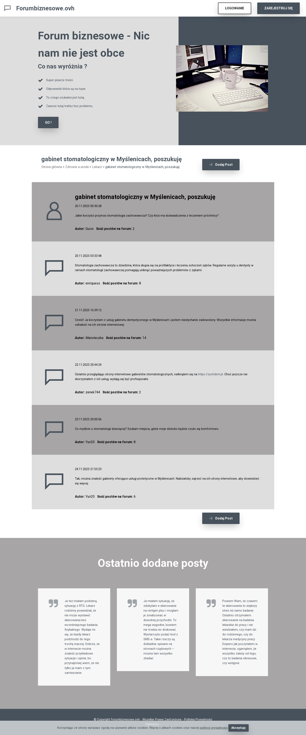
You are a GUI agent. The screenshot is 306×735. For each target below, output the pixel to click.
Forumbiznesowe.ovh (45, 8)
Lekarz (97, 167)
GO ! (48, 122)
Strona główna (51, 167)
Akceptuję (238, 728)
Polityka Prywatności (198, 719)
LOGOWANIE (234, 8)
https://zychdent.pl (210, 374)
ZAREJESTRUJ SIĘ (278, 8)
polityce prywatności (214, 728)
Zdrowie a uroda (77, 167)
